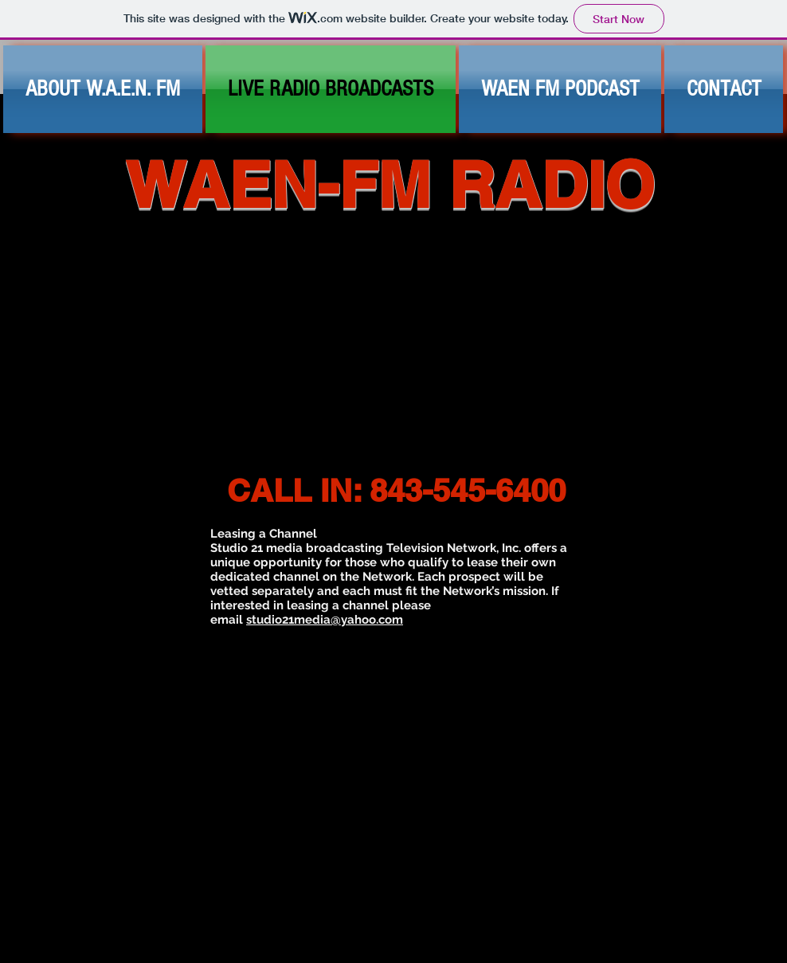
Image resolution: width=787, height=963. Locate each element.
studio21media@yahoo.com (324, 620)
